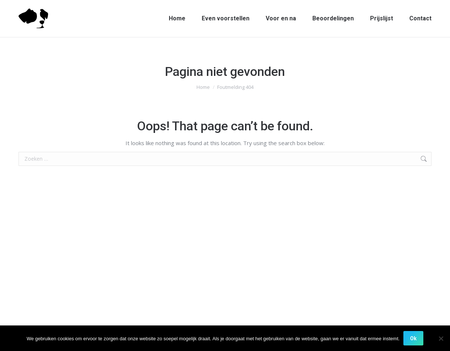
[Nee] (440, 338)
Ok (413, 338)
